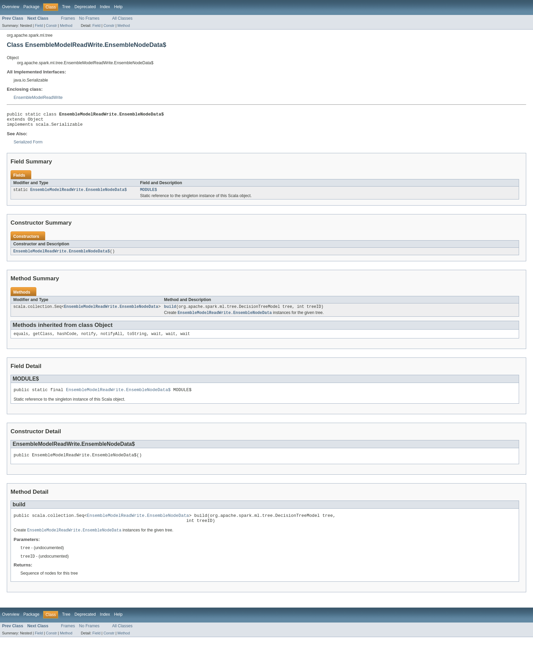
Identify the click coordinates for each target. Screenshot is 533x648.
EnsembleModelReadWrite (38, 97)
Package (31, 6)
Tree (66, 6)
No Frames (89, 18)
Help (118, 6)
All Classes (122, 18)
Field (39, 25)
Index (105, 6)
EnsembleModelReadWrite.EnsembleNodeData (111, 311)
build (170, 311)
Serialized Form (28, 145)
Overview (10, 6)
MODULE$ (148, 193)
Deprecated (85, 6)
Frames (68, 18)
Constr (51, 25)
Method (66, 25)
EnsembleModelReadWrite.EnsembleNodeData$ (78, 193)
